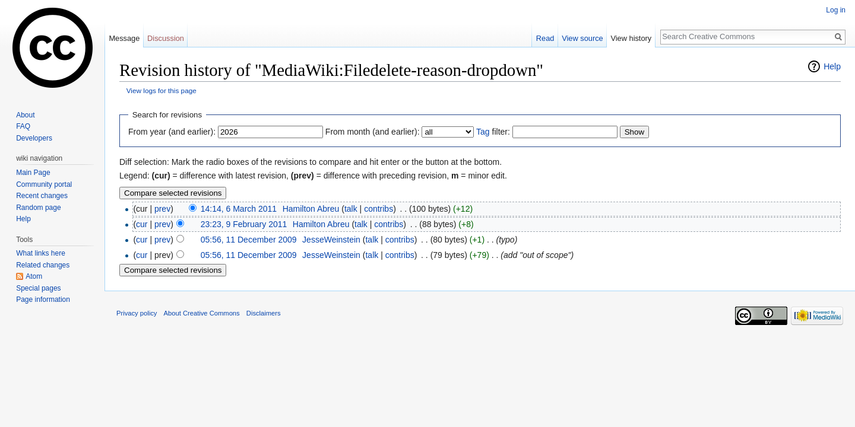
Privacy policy (136, 313)
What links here (40, 253)
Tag (483, 131)
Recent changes (42, 196)
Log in (836, 10)
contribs (378, 209)
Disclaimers (263, 313)
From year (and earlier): (172, 131)
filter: (493, 131)
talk (350, 209)
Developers (34, 138)
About (25, 115)
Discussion (165, 38)
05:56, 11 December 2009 (249, 239)
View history (630, 38)
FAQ (23, 126)
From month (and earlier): (372, 131)
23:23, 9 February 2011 (244, 224)
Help (832, 66)
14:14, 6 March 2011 (239, 209)
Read (545, 38)
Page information (43, 299)
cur (141, 224)
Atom (34, 276)
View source (582, 38)
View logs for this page (161, 90)
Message (124, 38)
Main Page (33, 172)
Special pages (38, 288)
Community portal (44, 184)
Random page (38, 207)
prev (162, 209)
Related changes (42, 265)
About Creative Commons (202, 313)
